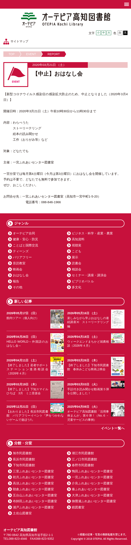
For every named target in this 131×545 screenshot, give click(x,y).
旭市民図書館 (22, 453)
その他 (17, 287)
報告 (16, 281)
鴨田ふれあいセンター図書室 (92, 471)
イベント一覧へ (112, 428)
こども (76, 251)
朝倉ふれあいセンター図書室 (33, 489)
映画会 (17, 269)
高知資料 (78, 239)
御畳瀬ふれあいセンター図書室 (94, 501)
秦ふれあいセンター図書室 (91, 489)
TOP (12, 54)
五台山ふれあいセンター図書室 (35, 495)
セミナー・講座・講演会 (89, 275)
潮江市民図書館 (83, 453)
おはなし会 (21, 275)
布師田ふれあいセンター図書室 (35, 501)
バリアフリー (22, 257)
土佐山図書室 (22, 513)
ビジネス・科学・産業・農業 (92, 233)
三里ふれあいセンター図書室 (33, 471)
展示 (75, 257)
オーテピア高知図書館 (65, 20)
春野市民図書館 (83, 465)
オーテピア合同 (24, 233)
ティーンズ (21, 251)
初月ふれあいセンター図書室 (33, 477)
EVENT (31, 54)
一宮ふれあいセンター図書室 (92, 477)
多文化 (76, 287)
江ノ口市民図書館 (84, 459)
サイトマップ (19, 41)
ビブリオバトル (83, 281)
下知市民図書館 (24, 465)
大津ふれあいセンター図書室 (92, 495)
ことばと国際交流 (25, 245)
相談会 (76, 269)
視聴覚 (76, 245)
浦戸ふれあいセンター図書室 (33, 507)
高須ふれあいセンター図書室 (33, 483)
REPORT (54, 54)
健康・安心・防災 (25, 239)
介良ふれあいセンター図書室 (92, 483)
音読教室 (19, 263)
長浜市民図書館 (24, 459)
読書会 (76, 263)
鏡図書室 (78, 507)
